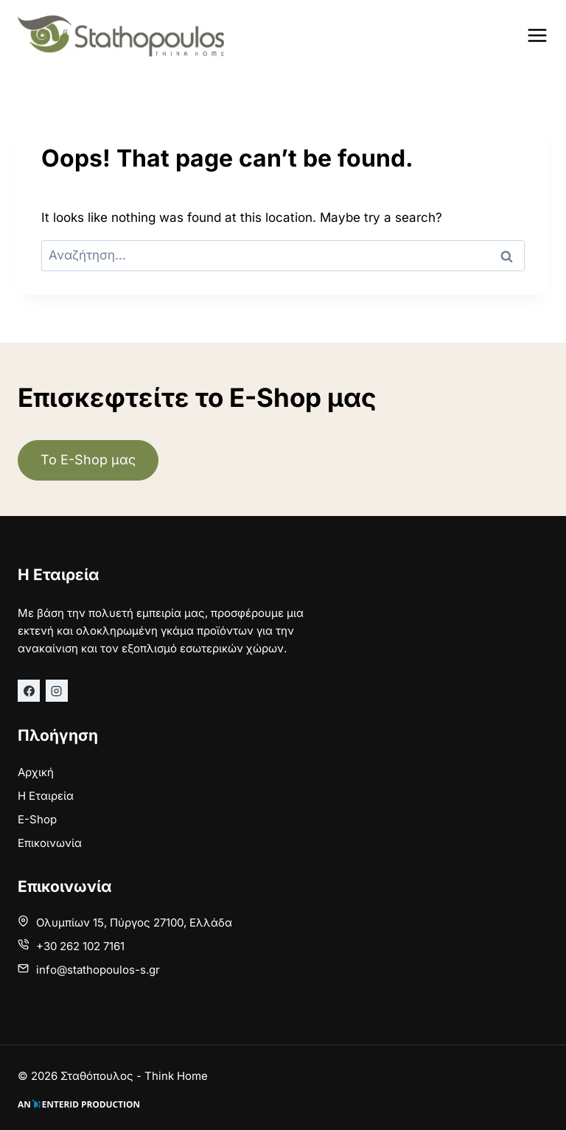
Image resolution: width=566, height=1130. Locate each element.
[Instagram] (57, 691)
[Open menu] (537, 35)
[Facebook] (29, 691)
